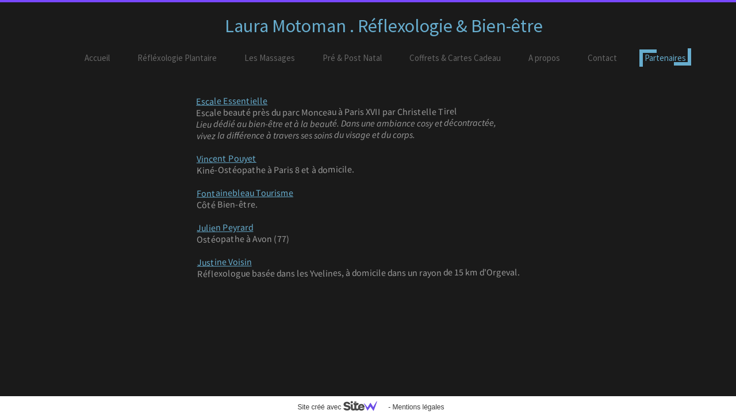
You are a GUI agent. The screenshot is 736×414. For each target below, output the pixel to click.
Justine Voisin (224, 262)
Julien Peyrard (225, 227)
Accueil (97, 57)
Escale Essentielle (231, 101)
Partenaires (665, 57)
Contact (602, 57)
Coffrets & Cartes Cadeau (455, 57)
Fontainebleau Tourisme (245, 193)
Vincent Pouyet (226, 158)
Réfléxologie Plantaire (177, 57)
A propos (544, 57)
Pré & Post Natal (352, 57)
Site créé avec (341, 407)
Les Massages (269, 57)
